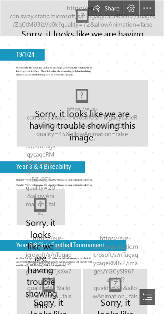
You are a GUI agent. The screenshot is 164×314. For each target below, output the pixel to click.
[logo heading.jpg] (82, 18)
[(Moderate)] (82, 113)
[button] (105, 8)
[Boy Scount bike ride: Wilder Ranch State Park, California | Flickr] (40, 207)
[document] (82, 157)
